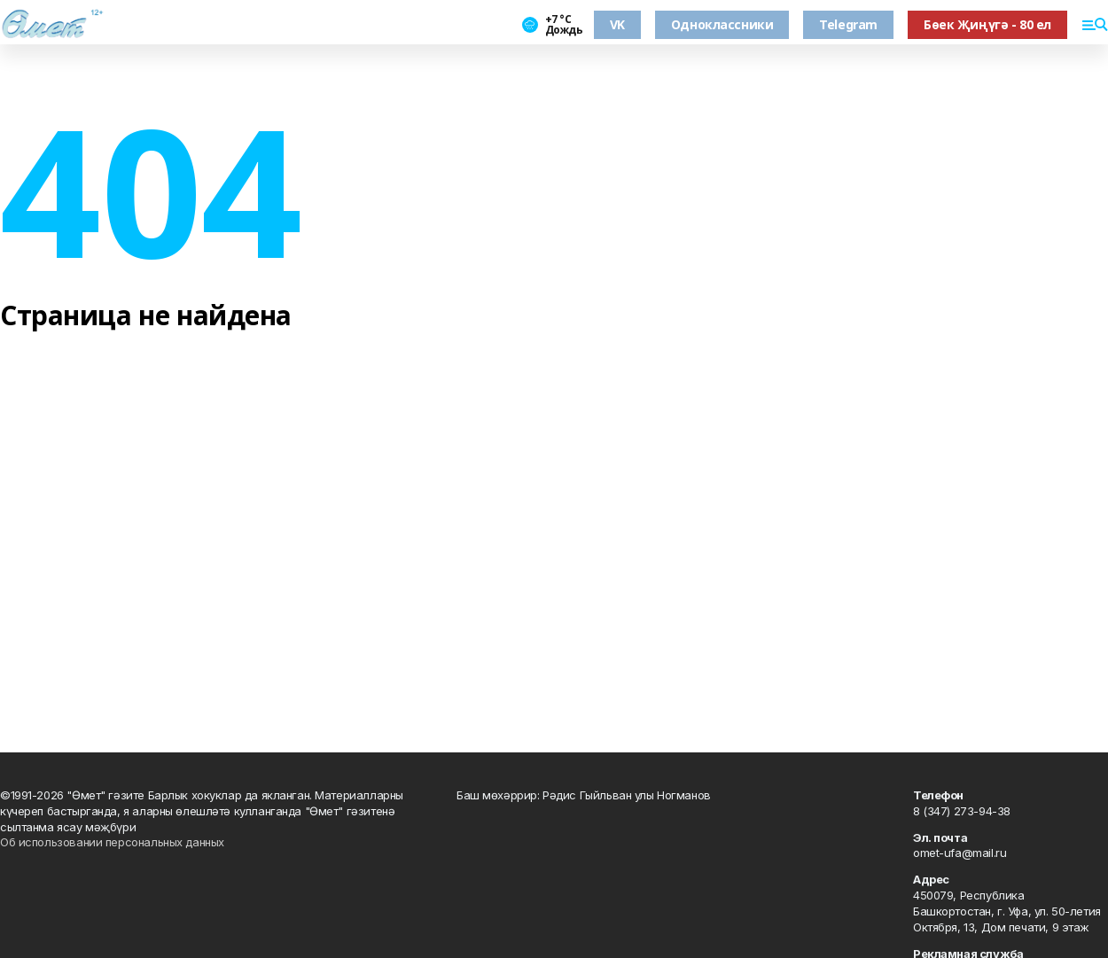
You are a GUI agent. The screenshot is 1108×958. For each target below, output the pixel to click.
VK (617, 24)
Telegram (848, 24)
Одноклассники (722, 24)
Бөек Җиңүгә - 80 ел (987, 24)
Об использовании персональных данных (112, 842)
